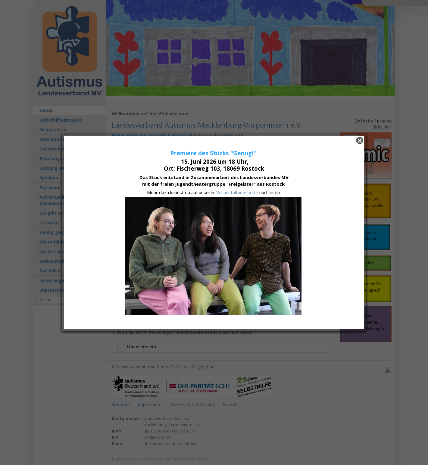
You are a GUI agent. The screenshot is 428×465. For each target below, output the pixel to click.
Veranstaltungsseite (237, 192)
